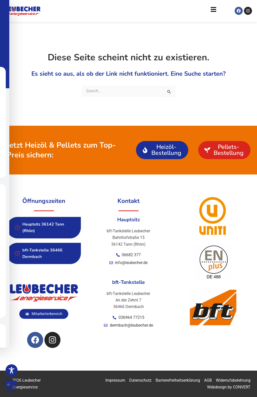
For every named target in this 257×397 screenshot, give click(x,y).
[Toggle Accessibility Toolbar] (11, 370)
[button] (131, 10)
